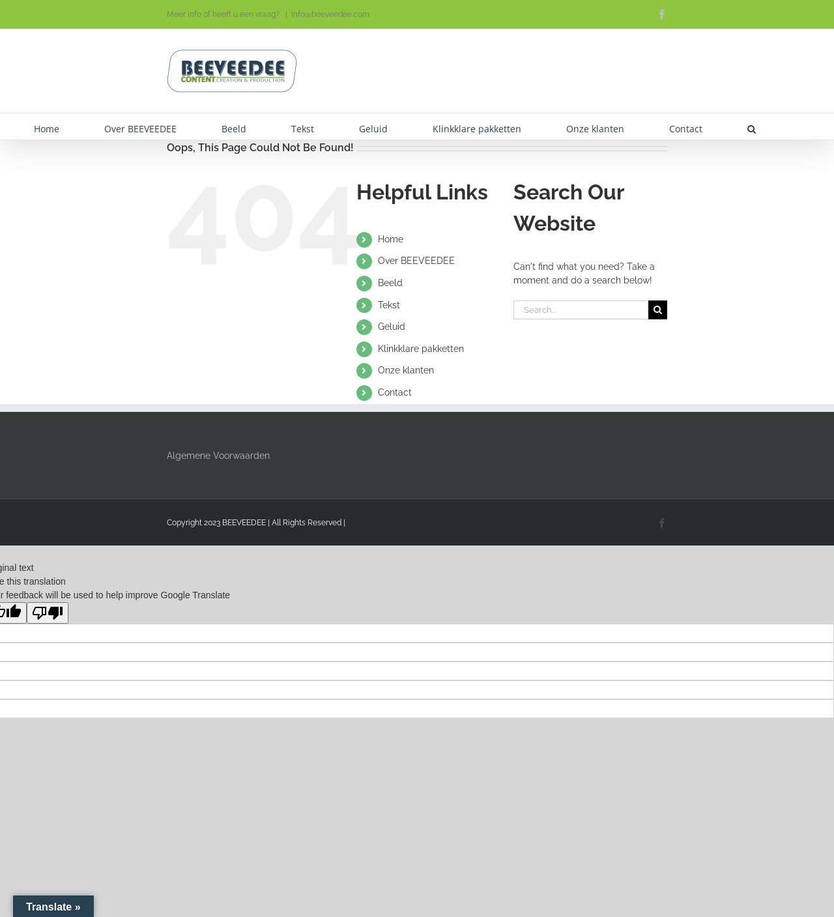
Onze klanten (406, 370)
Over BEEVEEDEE (416, 260)
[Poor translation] (47, 613)
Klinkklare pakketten (421, 348)
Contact (395, 392)
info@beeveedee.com (330, 14)
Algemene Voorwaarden (218, 455)
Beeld (390, 283)
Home (390, 239)
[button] (751, 126)
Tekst (389, 305)
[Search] (657, 309)
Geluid (391, 326)
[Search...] (580, 309)
